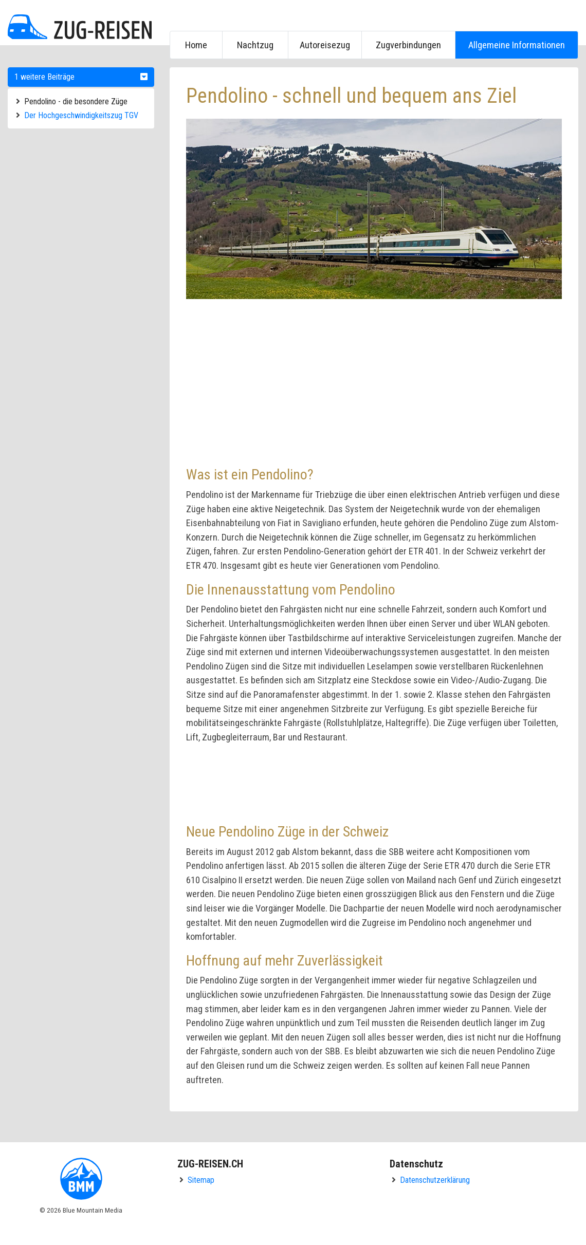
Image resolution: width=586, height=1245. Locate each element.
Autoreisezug (325, 45)
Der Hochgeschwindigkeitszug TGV (81, 115)
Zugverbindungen (408, 45)
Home (196, 45)
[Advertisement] (188, 381)
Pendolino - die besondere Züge (75, 101)
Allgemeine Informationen (516, 45)
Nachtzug (255, 45)
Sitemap (201, 1180)
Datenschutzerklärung (435, 1180)
